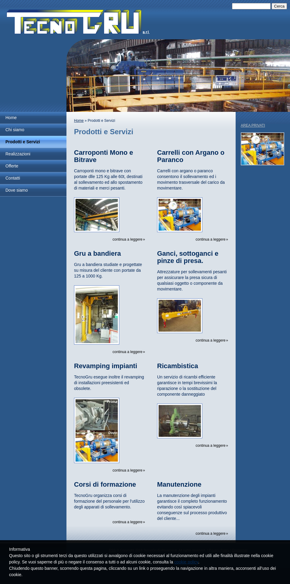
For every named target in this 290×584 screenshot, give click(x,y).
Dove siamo (16, 190)
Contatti (12, 178)
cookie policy (186, 562)
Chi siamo (14, 129)
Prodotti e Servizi (22, 141)
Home (11, 117)
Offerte (11, 166)
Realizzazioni (17, 153)
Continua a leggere (128, 239)
